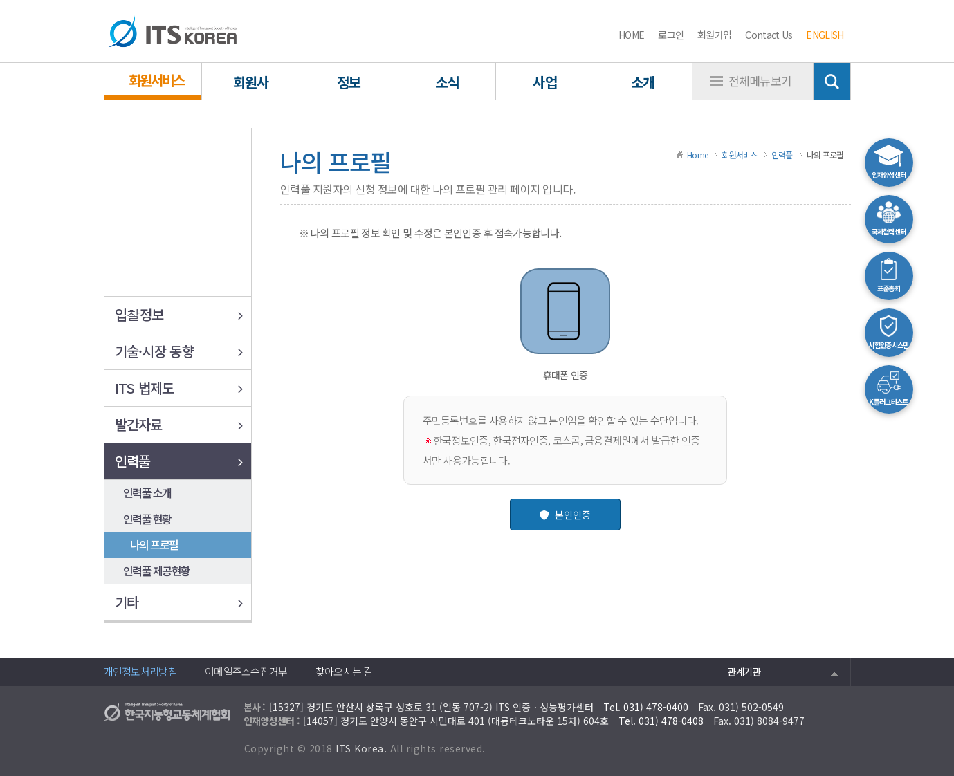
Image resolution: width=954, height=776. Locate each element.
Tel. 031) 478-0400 (645, 707)
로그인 (671, 34)
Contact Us (768, 34)
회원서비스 (740, 154)
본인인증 (565, 514)
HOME (631, 34)
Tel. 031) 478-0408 (661, 721)
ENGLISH (824, 34)
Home (697, 154)
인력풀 (782, 154)
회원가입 (714, 34)
